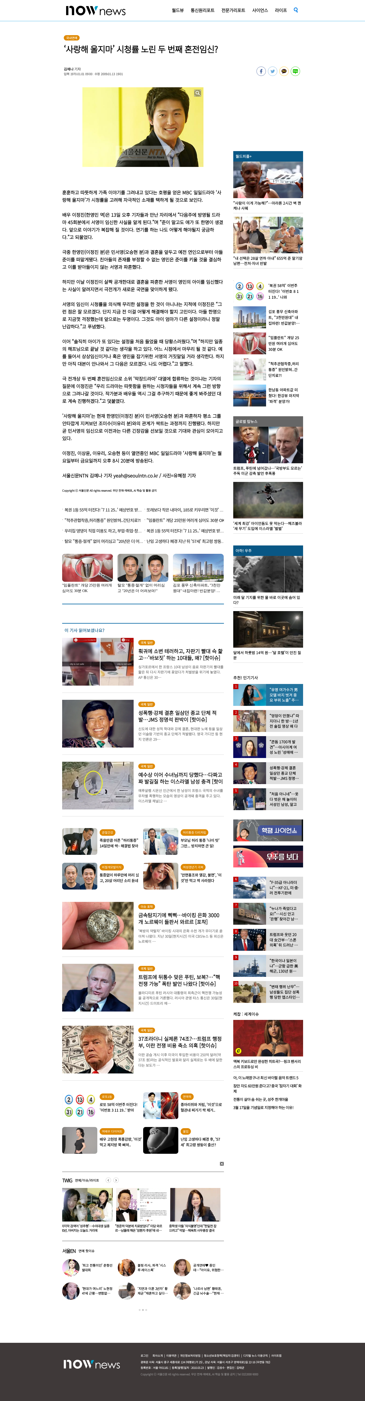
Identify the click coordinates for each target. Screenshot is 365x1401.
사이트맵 (276, 1355)
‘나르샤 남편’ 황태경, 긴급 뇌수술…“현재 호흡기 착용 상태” (208, 1293)
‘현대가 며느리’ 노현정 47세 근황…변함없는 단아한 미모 (97, 1293)
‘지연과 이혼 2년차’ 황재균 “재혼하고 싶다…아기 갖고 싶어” (153, 1293)
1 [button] (140, 1310)
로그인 (144, 1355)
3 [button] (146, 1310)
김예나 (69, 69)
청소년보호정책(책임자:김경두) (222, 1355)
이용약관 (171, 1355)
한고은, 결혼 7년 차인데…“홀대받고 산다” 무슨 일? (85, 1228)
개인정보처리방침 (190, 1355)
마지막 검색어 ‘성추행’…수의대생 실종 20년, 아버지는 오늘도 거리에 (139, 1228)
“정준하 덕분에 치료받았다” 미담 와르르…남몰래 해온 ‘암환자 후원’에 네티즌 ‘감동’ (193, 1230)
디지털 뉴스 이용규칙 (255, 1355)
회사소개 (157, 1355)
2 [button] (143, 1310)
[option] (86, 1212)
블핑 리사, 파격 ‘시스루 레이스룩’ (152, 1267)
